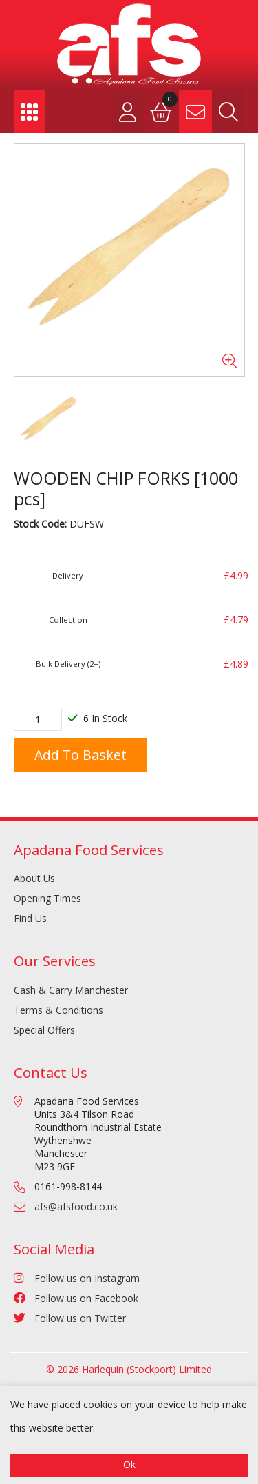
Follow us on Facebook (76, 1298)
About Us (34, 878)
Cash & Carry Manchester (71, 989)
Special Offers (44, 1029)
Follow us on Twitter (70, 1318)
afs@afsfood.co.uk (76, 1206)
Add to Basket (80, 754)
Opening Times (47, 898)
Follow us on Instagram (77, 1278)
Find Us (30, 918)
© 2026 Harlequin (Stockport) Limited (129, 1369)
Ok (129, 1464)
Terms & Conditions (58, 1009)
